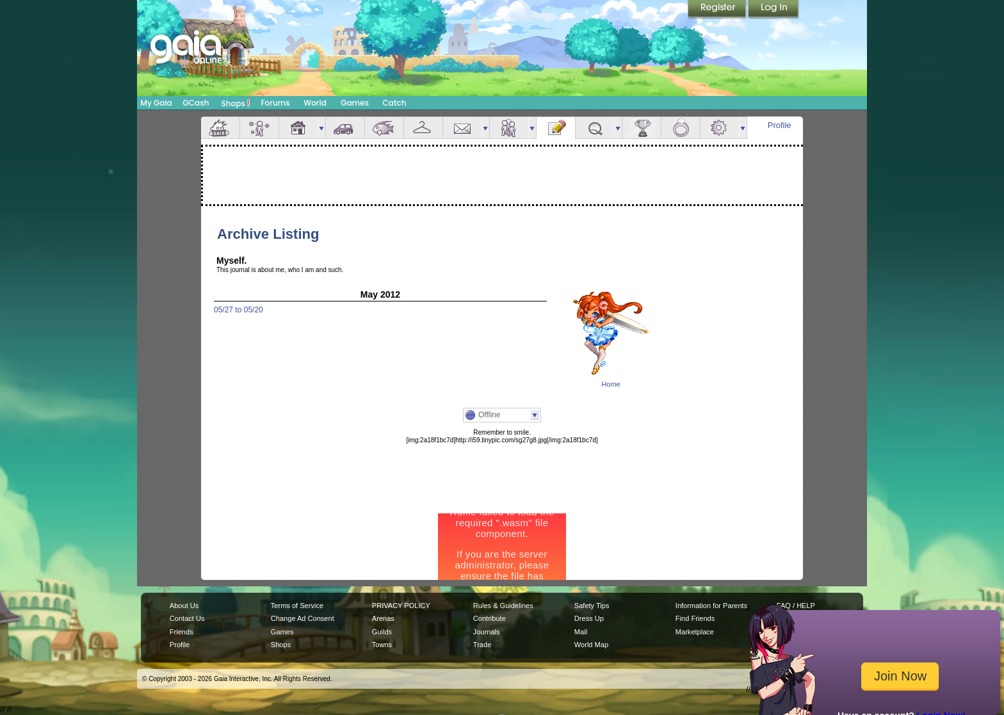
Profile (779, 125)
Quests (595, 127)
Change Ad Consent (302, 618)
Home (610, 384)
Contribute (489, 618)
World (315, 102)
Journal (556, 127)
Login (773, 9)
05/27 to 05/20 (238, 309)
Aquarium (384, 127)
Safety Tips (592, 605)
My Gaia (156, 102)
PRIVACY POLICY (401, 605)
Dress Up (589, 618)
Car (345, 127)
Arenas (383, 618)
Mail (462, 127)
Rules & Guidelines (503, 605)
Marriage (680, 127)
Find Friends (695, 618)
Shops (236, 103)
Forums (275, 102)
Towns (382, 644)
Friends (509, 127)
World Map (591, 644)
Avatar (259, 127)
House (298, 127)
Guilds (382, 632)
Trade (482, 644)
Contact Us (187, 618)
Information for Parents (711, 605)
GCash (196, 102)
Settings (719, 127)
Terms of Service (297, 605)
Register (718, 9)
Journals (486, 632)
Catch (395, 102)
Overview (220, 127)
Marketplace (695, 632)
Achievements (641, 127)
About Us (184, 605)
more (321, 127)
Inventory (423, 127)
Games (355, 102)
